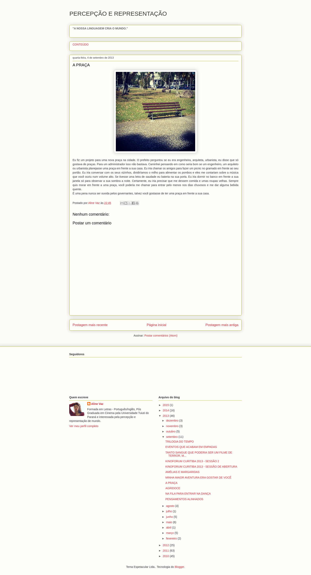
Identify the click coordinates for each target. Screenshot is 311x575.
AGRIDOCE (172, 488)
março (170, 532)
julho (169, 511)
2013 (166, 415)
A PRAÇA (171, 482)
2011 (166, 550)
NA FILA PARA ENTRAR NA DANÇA (188, 493)
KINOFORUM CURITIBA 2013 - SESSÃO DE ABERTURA (201, 466)
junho (170, 516)
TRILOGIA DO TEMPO (179, 441)
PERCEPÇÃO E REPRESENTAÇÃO (118, 13)
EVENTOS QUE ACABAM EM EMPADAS (191, 447)
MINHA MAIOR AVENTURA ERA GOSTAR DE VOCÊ (198, 477)
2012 (166, 545)
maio (169, 522)
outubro (171, 431)
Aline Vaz (97, 403)
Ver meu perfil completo (83, 426)
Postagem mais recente (90, 325)
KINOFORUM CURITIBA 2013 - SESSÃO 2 (192, 461)
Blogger (179, 566)
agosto (170, 505)
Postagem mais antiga (221, 325)
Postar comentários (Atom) (161, 335)
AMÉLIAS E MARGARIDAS (182, 472)
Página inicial (156, 325)
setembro (172, 436)
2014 (166, 410)
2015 (166, 405)
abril (169, 527)
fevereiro (172, 538)
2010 (166, 556)
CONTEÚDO (80, 44)
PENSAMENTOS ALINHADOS (184, 499)
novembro (172, 426)
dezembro (172, 420)
